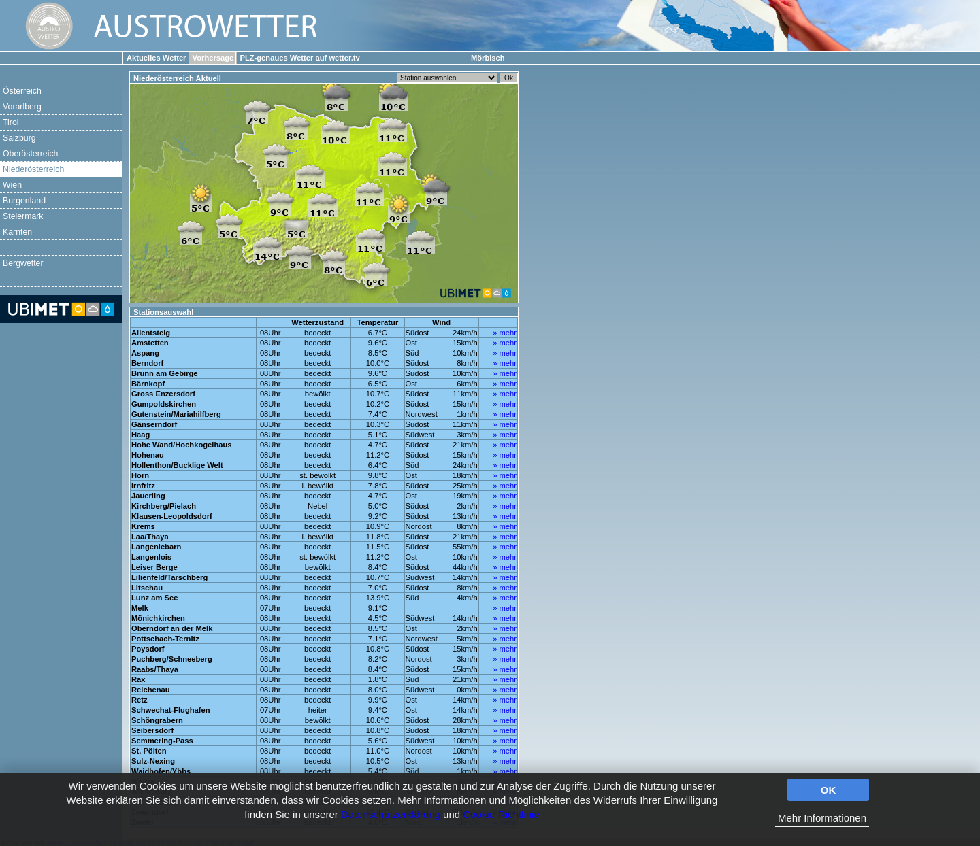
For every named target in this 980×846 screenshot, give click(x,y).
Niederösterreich (33, 169)
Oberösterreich (30, 153)
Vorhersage (213, 58)
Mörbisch (488, 58)
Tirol (10, 122)
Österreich (22, 91)
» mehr (505, 332)
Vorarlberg (22, 107)
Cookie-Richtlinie (501, 814)
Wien (12, 185)
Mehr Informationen (822, 818)
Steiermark (23, 216)
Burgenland (24, 200)
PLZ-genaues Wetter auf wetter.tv (299, 58)
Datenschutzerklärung (390, 814)
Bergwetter (23, 263)
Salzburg (19, 138)
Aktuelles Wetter (156, 58)
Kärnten (17, 232)
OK (828, 790)
